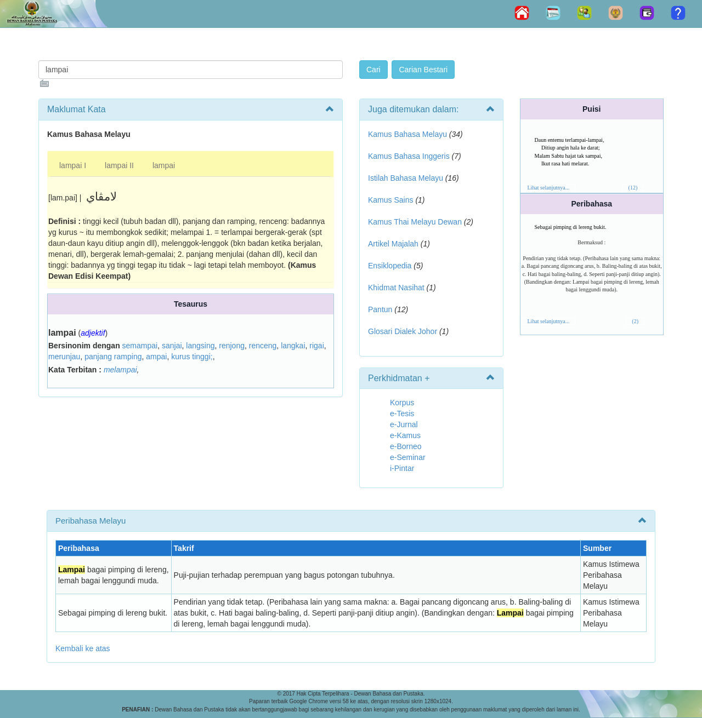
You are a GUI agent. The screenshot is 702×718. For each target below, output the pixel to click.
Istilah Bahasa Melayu (405, 178)
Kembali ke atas (82, 648)
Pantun (380, 309)
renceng (263, 345)
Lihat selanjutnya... (549, 188)
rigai (316, 345)
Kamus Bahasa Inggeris (409, 156)
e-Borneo (406, 446)
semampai (140, 345)
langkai (293, 345)
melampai (120, 369)
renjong (232, 345)
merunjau (64, 356)
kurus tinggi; (191, 356)
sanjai (172, 345)
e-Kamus (405, 435)
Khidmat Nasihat (396, 287)
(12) (633, 188)
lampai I (72, 165)
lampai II (119, 165)
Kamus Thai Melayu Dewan (415, 221)
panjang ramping (112, 356)
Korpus (402, 402)
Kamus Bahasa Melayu (408, 134)
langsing (200, 345)
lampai (163, 165)
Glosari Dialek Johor (402, 331)
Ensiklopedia (389, 265)
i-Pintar (402, 468)
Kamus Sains (390, 200)
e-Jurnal (404, 424)
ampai (156, 356)
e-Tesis (402, 413)
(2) (635, 321)
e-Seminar (408, 457)
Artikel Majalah (393, 243)
